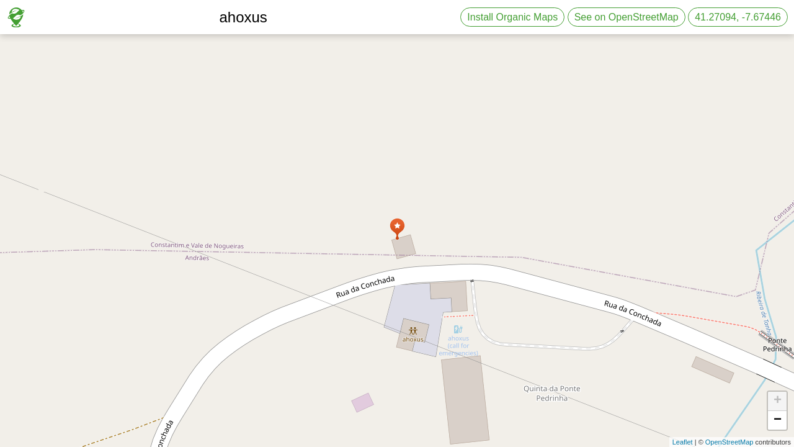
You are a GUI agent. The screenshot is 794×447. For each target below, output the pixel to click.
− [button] (778, 420)
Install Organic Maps (512, 17)
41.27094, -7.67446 (738, 17)
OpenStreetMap (729, 442)
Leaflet (682, 442)
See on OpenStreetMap (626, 17)
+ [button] (778, 401)
